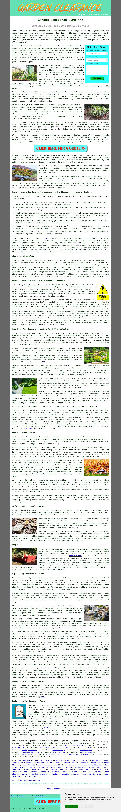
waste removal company (68, 521)
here (43, 697)
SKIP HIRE (87, 747)
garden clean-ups (100, 710)
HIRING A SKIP (75, 556)
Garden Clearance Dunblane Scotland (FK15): (32, 31)
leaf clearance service (50, 489)
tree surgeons (18, 747)
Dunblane (46, 238)
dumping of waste (31, 593)
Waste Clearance (80, 760)
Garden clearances (20, 238)
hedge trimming (85, 752)
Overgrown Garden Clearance (30, 760)
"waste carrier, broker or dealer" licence (57, 75)
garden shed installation (80, 754)
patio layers (86, 750)
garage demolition (69, 730)
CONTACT (96, 15)
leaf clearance (33, 460)
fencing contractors (74, 745)
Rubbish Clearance (44, 765)
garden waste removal (99, 726)
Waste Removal (28, 765)
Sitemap (13, 796)
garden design (58, 750)
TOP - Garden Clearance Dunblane (26, 780)
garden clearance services (46, 226)
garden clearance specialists (38, 745)
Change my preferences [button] (86, 806)
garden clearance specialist (67, 263)
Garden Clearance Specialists (57, 760)
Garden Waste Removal (98, 760)
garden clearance (19, 62)
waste (63, 72)
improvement (65, 741)
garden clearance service (49, 135)
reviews (42, 155)
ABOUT (90, 15)
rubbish (25, 160)
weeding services (29, 750)
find (18, 685)
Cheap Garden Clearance (22, 763)
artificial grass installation (54, 747)
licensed (58, 79)
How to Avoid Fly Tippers (50, 65)
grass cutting (59, 752)
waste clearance (80, 534)
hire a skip (28, 428)
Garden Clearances (88, 763)
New (30, 796)
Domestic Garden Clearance (65, 765)
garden (97, 31)
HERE (43, 362)
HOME (79, 15)
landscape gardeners (30, 752)
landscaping (49, 728)
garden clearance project (70, 202)
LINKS (84, 15)
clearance (16, 114)
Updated (34, 796)
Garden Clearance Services (66, 763)
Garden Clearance (22, 796)
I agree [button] (67, 806)
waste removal (80, 515)
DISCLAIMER (104, 15)
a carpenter (51, 754)
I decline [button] (74, 806)
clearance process (25, 632)
